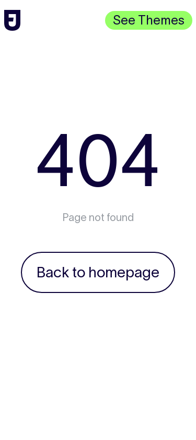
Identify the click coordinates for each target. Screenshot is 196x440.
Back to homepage (98, 272)
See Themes (149, 20)
